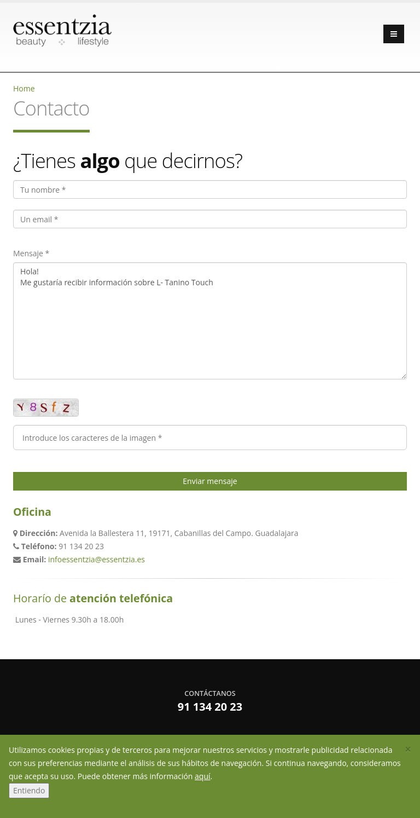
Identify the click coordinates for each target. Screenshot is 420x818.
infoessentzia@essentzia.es (96, 559)
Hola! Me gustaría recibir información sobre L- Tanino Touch (210, 320)
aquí (202, 776)
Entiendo (29, 790)
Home (24, 88)
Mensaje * (31, 253)
